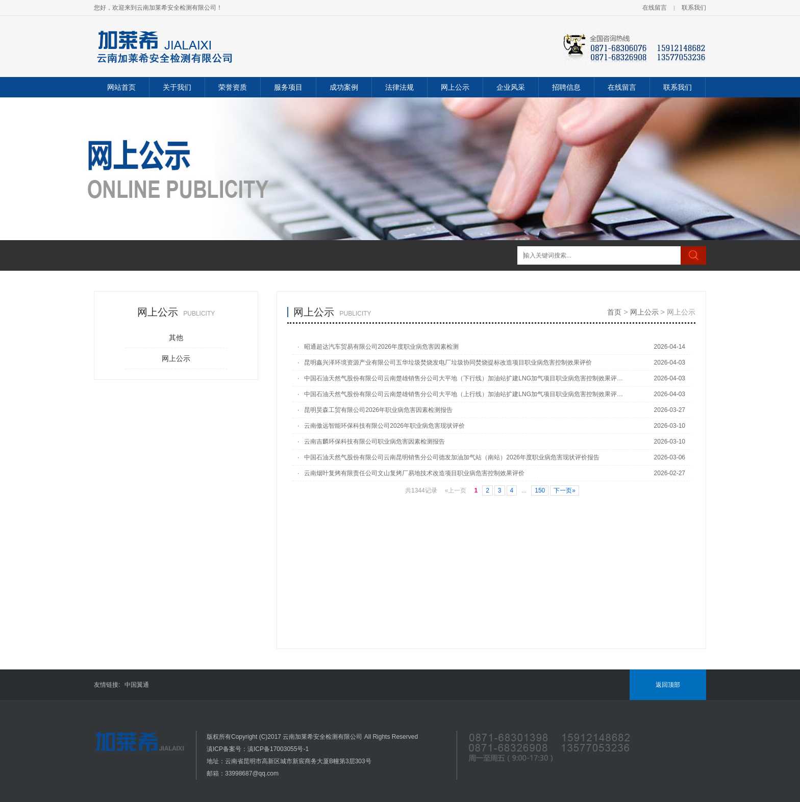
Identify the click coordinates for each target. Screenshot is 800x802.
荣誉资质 (232, 87)
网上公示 (455, 87)
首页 (614, 312)
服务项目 (288, 87)
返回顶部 (668, 684)
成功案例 (344, 87)
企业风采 (510, 87)
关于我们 (177, 87)
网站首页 (121, 87)
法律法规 (399, 87)
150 (540, 490)
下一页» (565, 490)
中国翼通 (136, 684)
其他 (176, 337)
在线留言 (654, 7)
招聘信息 (566, 87)
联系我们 (694, 7)
